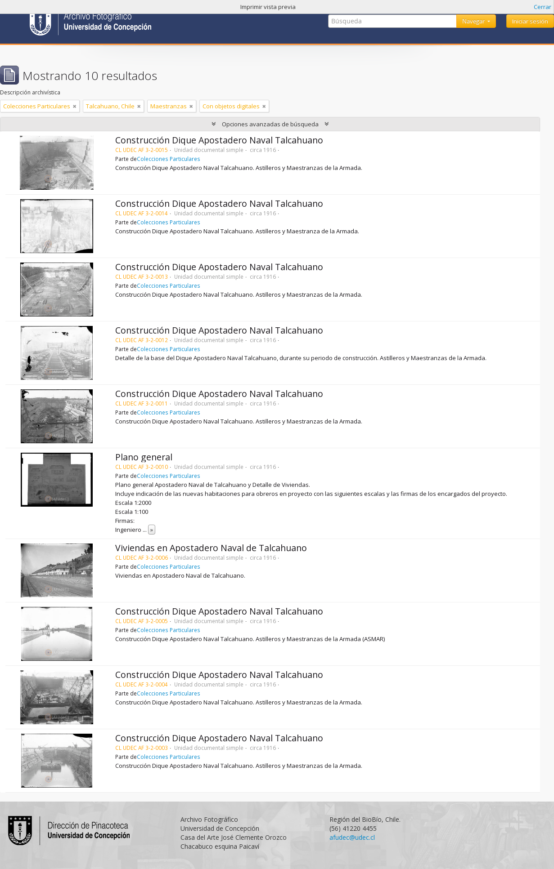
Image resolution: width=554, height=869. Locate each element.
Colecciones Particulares (168, 158)
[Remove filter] (75, 106)
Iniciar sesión (530, 21)
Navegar (474, 21)
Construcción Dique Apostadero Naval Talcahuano (219, 140)
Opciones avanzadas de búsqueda (270, 124)
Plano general (143, 457)
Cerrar (542, 7)
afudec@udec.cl (352, 837)
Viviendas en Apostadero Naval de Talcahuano (211, 548)
